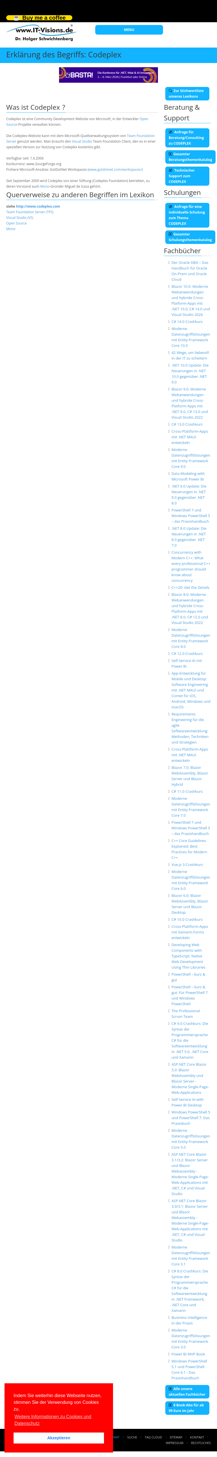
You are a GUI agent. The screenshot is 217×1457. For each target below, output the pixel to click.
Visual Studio (82, 141)
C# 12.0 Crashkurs (187, 653)
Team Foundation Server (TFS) (29, 212)
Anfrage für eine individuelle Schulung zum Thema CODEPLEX (187, 215)
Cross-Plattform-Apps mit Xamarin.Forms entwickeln (190, 932)
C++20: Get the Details (190, 587)
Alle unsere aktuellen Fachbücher (187, 1391)
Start (115, 1437)
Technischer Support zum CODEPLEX (182, 176)
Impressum (174, 1443)
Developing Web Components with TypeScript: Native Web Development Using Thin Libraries (188, 956)
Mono (44, 186)
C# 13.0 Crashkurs (187, 424)
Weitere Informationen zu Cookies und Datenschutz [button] (52, 1420)
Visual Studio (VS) (19, 217)
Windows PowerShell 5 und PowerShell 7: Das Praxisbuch (191, 1118)
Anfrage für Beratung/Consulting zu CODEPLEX (186, 138)
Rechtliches (201, 1443)
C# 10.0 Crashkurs (187, 919)
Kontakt (197, 1437)
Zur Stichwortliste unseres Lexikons (186, 93)
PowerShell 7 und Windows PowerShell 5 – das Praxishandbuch (191, 516)
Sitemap (176, 1437)
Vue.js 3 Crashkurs (187, 864)
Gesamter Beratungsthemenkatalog (190, 157)
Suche (132, 1437)
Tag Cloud (153, 1437)
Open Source (16, 223)
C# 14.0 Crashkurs (187, 321)
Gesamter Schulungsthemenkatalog (190, 237)
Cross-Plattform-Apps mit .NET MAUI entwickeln (190, 437)
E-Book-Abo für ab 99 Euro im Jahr (186, 1408)
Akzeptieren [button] (58, 1438)
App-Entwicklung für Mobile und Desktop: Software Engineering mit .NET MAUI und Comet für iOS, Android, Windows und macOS (191, 690)
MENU (129, 29)
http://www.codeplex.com (38, 206)
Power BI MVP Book (188, 1354)
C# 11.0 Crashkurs (187, 791)
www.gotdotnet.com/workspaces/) (116, 169)
